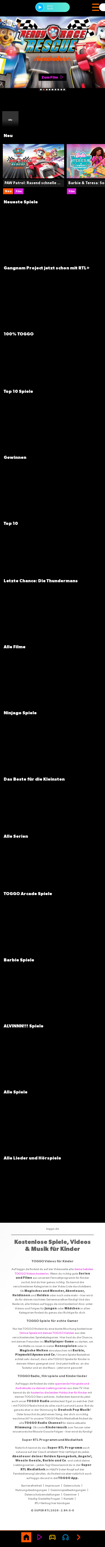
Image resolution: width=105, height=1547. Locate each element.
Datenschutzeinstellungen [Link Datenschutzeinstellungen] (42, 1494)
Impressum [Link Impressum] (52, 1485)
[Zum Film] (52, 77)
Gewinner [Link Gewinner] (70, 1494)
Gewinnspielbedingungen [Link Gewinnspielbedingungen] (68, 1490)
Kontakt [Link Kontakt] (68, 1498)
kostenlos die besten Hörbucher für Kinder (59, 1392)
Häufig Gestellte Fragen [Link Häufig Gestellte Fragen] (44, 1498)
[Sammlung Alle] (10, 119)
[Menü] (95, 7)
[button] (40, 7)
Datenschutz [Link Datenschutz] (72, 1485)
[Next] (79, 1537)
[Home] (26, 1537)
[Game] (52, 1537)
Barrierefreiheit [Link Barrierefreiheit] (31, 1485)
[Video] (39, 1537)
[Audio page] (65, 1537)
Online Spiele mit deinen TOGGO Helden (46, 1332)
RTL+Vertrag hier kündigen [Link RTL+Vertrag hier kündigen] (52, 1503)
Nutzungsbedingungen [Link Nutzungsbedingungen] (31, 1490)
